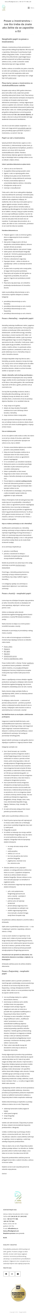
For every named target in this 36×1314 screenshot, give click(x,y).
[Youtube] (18, 1274)
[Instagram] (12, 1274)
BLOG (5, 1238)
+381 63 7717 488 (23, 1)
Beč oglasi (7, 651)
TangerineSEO (22, 1312)
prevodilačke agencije (24, 128)
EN (30, 1)
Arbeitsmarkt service (10, 656)
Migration (7, 654)
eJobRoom (30, 663)
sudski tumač (12, 78)
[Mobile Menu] (31, 8)
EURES (19, 668)
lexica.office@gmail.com (11, 1)
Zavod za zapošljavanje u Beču (13, 659)
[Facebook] (6, 1274)
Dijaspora (7, 649)
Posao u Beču (8, 646)
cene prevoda (13, 1233)
